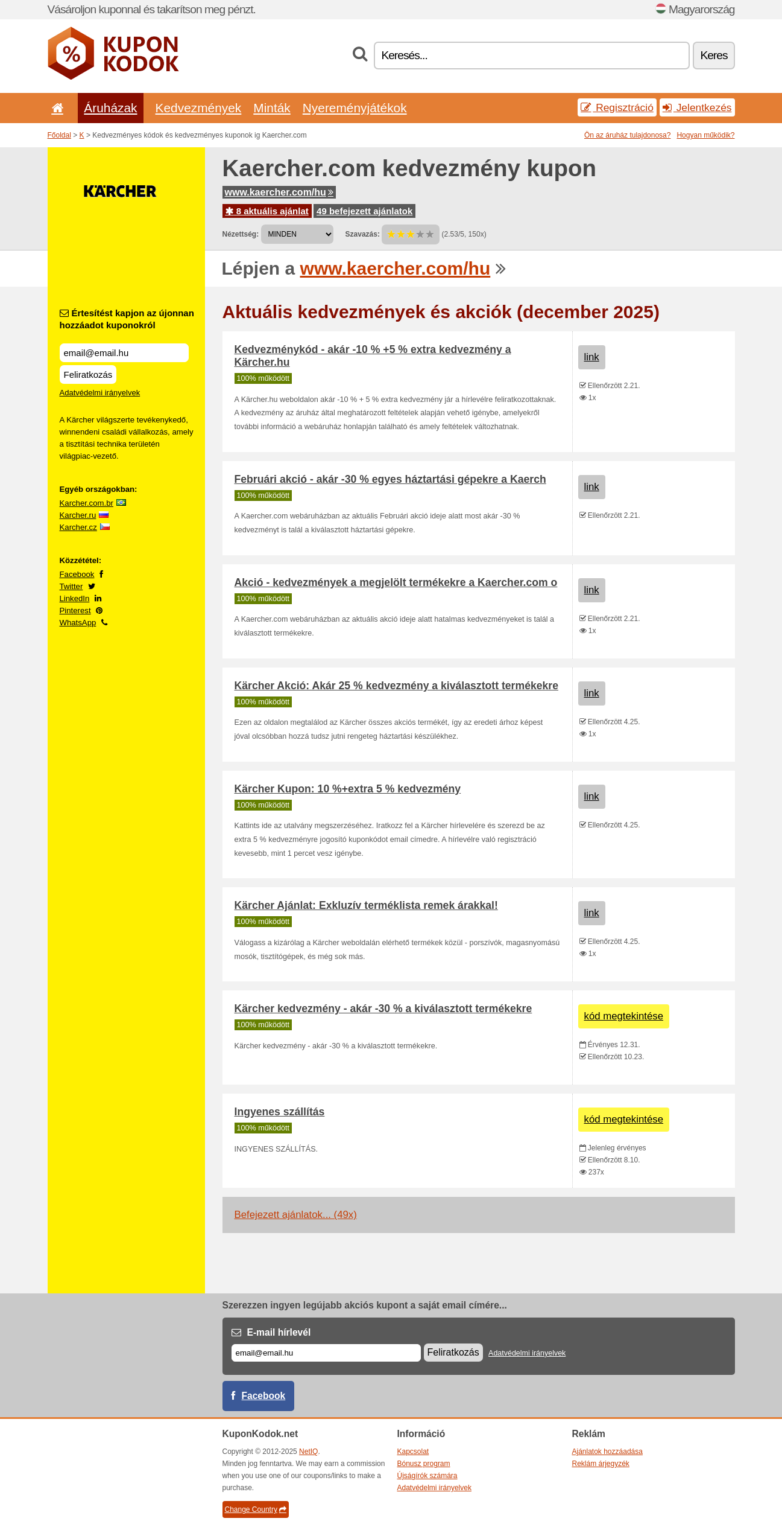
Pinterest (75, 610)
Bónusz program (423, 1463)
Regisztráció (617, 107)
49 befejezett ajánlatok (364, 211)
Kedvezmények (199, 108)
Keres (713, 55)
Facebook (77, 574)
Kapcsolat (413, 1451)
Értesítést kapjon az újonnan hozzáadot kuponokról (127, 319)
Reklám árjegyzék (600, 1463)
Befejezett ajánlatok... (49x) (296, 1214)
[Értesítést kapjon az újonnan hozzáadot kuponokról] (124, 352)
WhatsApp (78, 622)
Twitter (71, 586)
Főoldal (59, 135)
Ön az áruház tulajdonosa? (627, 135)
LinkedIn (75, 598)
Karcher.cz (78, 527)
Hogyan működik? (705, 135)
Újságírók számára (427, 1475)
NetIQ (308, 1451)
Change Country (255, 1509)
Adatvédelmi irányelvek (100, 392)
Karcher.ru (78, 515)
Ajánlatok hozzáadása (607, 1451)
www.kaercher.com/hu (279, 192)
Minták (271, 108)
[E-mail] (326, 1353)
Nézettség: (240, 234)
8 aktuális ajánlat (267, 211)
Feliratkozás (88, 374)
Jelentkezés (697, 107)
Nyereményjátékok (355, 108)
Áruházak (110, 108)
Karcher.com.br (86, 503)
